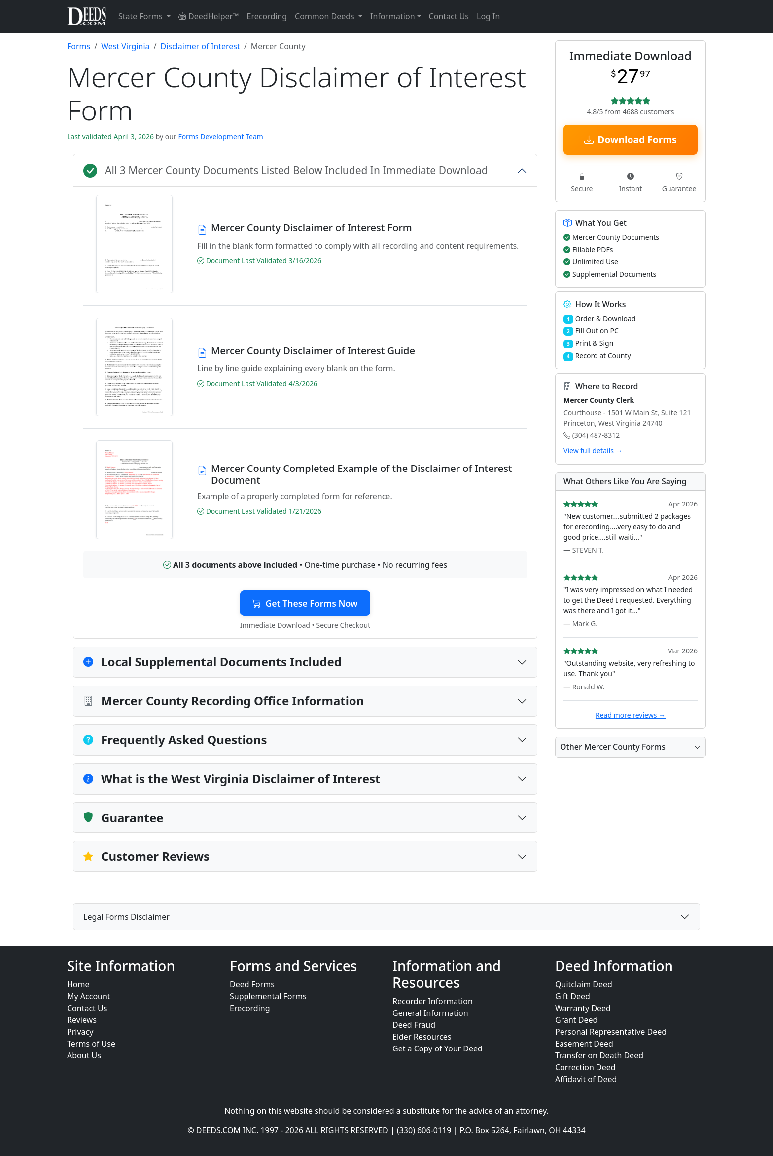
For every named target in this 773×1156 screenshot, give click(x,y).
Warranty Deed (583, 1008)
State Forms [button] (141, 16)
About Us (84, 1055)
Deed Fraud (413, 1024)
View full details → (593, 450)
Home (78, 984)
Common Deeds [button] (325, 16)
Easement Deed (584, 1043)
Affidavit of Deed (586, 1079)
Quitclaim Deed (583, 984)
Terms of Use (91, 1043)
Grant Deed (576, 1019)
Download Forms (630, 139)
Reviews (82, 1019)
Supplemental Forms (268, 996)
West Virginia (125, 46)
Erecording (267, 16)
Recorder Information (432, 1001)
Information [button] (392, 16)
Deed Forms (252, 984)
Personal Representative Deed (611, 1031)
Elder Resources (422, 1036)
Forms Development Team (220, 136)
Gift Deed (572, 996)
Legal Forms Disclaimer (126, 916)
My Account (88, 996)
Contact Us (449, 16)
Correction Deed (585, 1067)
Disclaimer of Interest (200, 46)
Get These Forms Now (304, 603)
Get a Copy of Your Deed (437, 1048)
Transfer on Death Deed (599, 1055)
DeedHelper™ (208, 16)
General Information (430, 1013)
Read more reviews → (631, 715)
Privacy (80, 1031)
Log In (488, 16)
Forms (78, 46)
